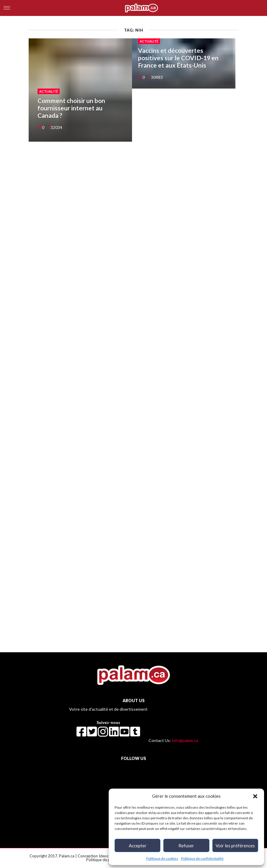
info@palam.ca (185, 740)
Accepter (137, 845)
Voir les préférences (235, 845)
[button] (255, 796)
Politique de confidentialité (202, 858)
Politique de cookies (162, 858)
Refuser (186, 845)
